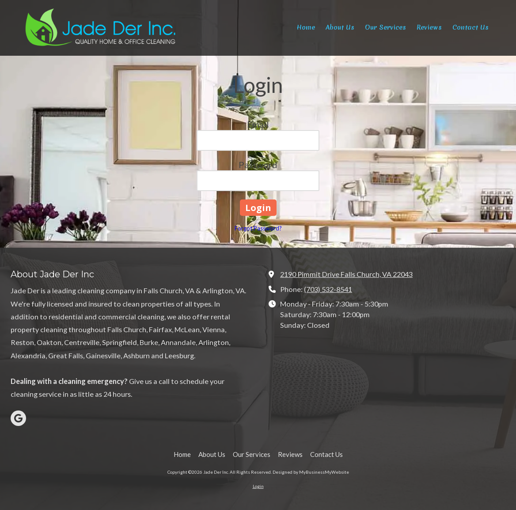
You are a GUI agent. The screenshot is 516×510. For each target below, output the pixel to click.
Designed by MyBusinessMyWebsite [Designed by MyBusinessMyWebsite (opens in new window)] (311, 472)
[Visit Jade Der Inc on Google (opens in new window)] (18, 418)
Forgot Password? (258, 228)
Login (258, 486)
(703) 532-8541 (328, 289)
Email (258, 124)
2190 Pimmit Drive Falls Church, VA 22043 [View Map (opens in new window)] (346, 274)
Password (258, 164)
